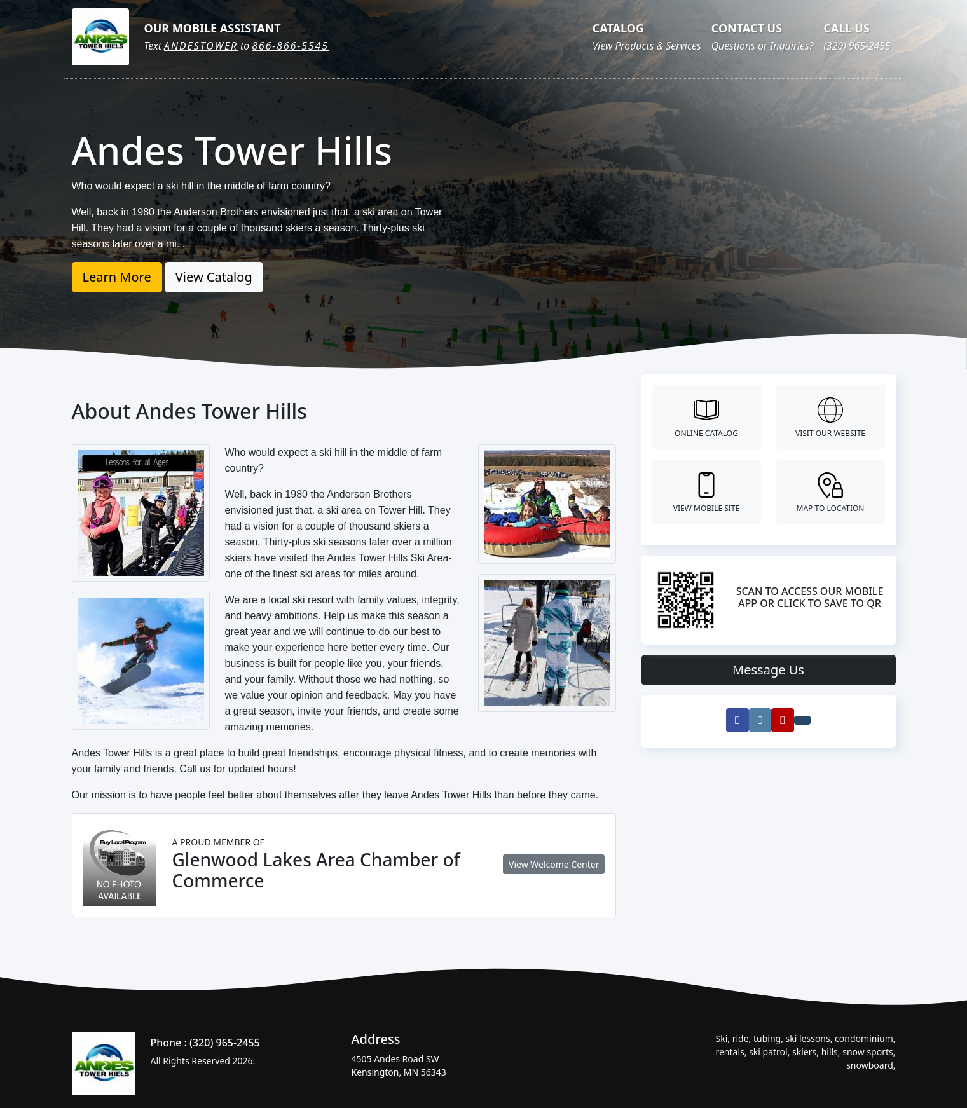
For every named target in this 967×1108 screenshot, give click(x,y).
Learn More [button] (117, 276)
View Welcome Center (554, 864)
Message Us (768, 669)
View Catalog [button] (213, 276)
